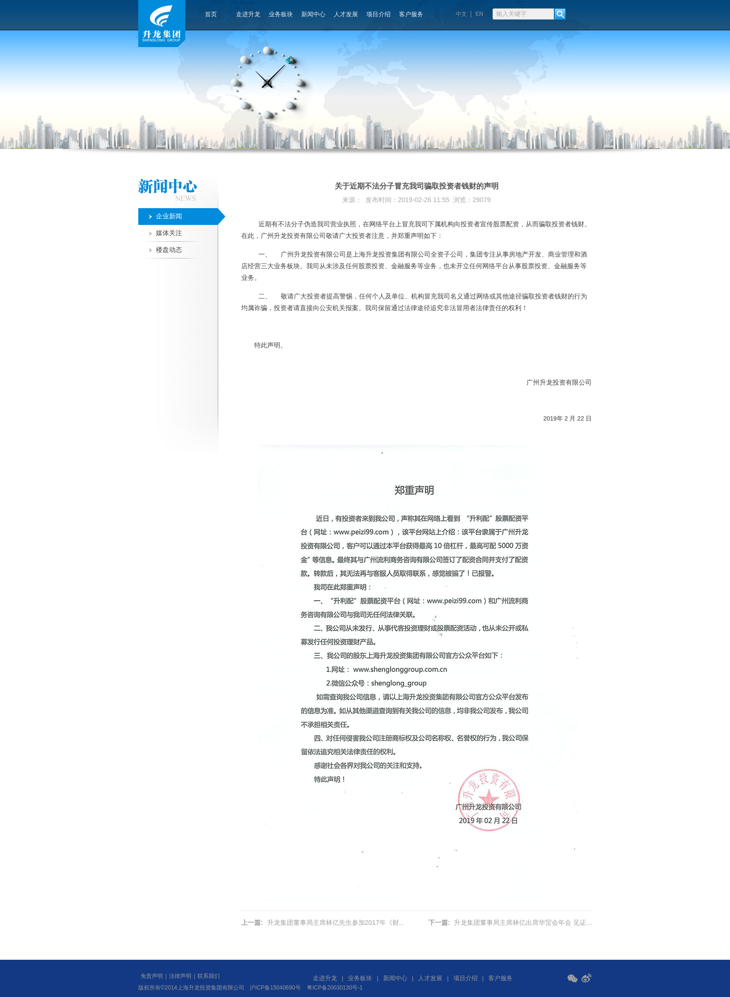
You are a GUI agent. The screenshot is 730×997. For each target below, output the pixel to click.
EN (479, 14)
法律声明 (180, 976)
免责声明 (152, 976)
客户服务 (411, 14)
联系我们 (208, 976)
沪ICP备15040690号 (275, 987)
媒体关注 (169, 233)
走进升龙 (248, 14)
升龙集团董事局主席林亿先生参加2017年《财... (336, 922)
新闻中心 (313, 14)
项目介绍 (378, 14)
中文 (461, 14)
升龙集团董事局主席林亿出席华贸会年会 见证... (523, 922)
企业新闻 (169, 216)
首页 (211, 14)
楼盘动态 (169, 249)
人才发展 (346, 14)
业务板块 (281, 14)
